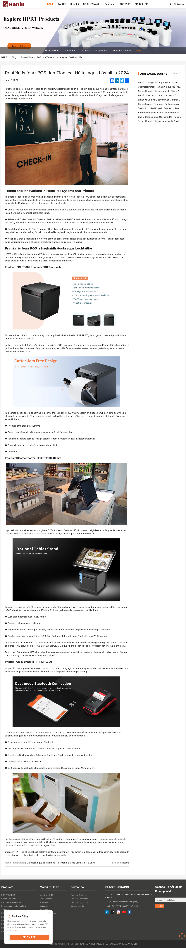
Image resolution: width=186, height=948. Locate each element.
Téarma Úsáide (116, 944)
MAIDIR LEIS (141, 4)
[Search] (170, 4)
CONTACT (124, 4)
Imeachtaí (70, 50)
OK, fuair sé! (29, 938)
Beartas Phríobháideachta (94, 944)
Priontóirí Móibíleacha (11, 902)
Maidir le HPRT (52, 50)
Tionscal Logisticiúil (79, 902)
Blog (138, 50)
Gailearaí (85, 50)
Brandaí (74, 4)
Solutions (110, 4)
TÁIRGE (62, 4)
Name (126, 862)
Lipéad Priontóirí (8, 899)
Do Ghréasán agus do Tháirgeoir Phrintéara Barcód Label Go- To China (59, 862)
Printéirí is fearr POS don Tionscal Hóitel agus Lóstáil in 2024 (52, 57)
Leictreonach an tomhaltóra (13, 906)
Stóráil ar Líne (46, 899)
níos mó (177, 74)
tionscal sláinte (77, 906)
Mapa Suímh (131, 944)
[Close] (49, 913)
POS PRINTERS (8, 895)
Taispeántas (101, 50)
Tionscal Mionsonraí (80, 899)
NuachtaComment (122, 50)
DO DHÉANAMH (92, 4)
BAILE (50, 4)
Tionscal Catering (78, 895)
